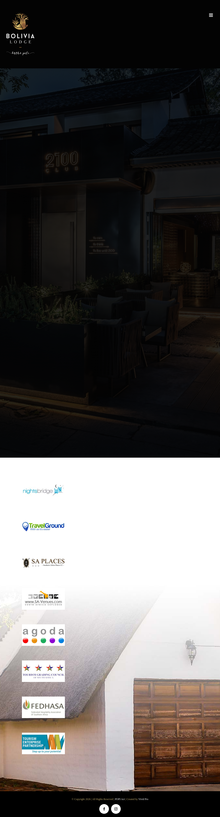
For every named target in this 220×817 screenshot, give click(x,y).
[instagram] (116, 809)
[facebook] (104, 809)
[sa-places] (43, 554)
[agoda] (43, 626)
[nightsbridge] (43, 481)
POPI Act (120, 799)
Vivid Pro (143, 799)
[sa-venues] (43, 590)
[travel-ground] (43, 517)
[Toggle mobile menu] (211, 15)
